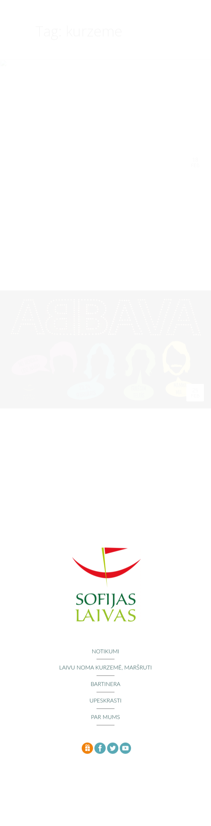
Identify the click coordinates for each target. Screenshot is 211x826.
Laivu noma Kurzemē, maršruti (105, 668)
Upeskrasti (105, 701)
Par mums (105, 717)
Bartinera (105, 684)
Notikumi (105, 651)
